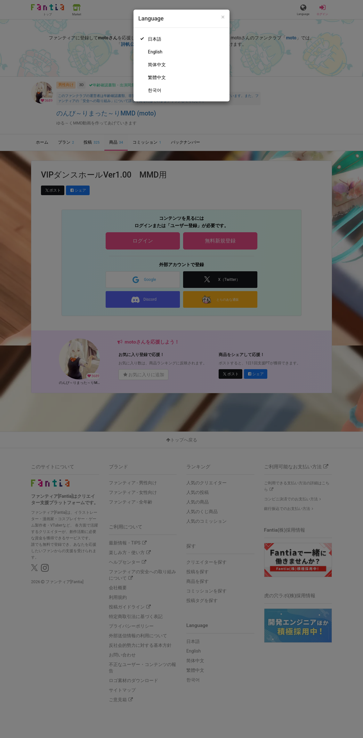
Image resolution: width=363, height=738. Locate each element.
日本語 (154, 39)
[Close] (223, 17)
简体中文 (157, 64)
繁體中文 (157, 77)
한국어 (154, 90)
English (155, 51)
